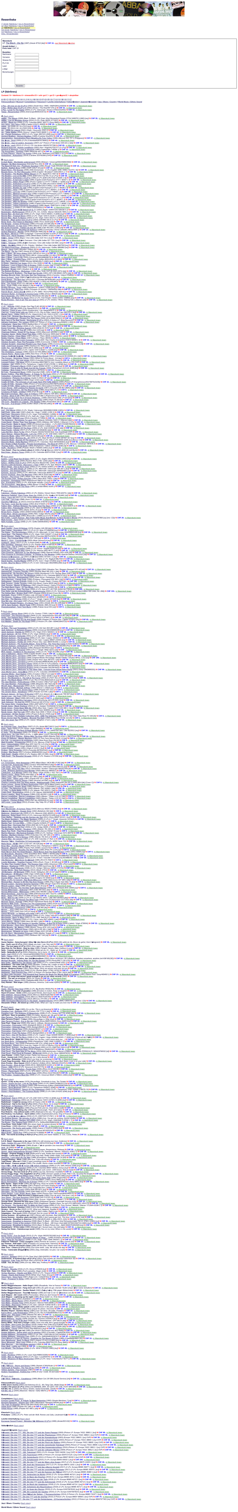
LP (2, 28)
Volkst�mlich (73, 104)
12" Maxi (4, 26)
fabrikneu (13, 24)
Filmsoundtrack (8, 104)
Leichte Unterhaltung (56, 104)
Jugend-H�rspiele (88, 104)
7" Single (5, 24)
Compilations (30, 104)
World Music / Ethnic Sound (130, 104)
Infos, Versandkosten (9, 34)
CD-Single (5, 30)
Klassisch (42, 104)
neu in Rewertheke (26, 24)
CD (2, 32)
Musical (19, 104)
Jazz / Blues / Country (107, 104)
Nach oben (8, 119)
